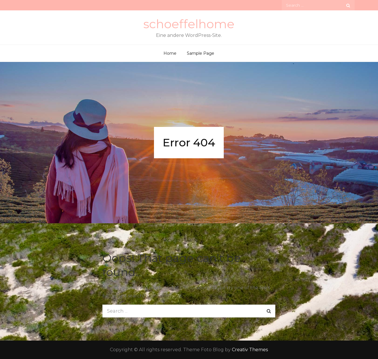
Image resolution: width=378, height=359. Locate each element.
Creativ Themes (250, 349)
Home (169, 53)
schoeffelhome (188, 23)
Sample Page (200, 53)
